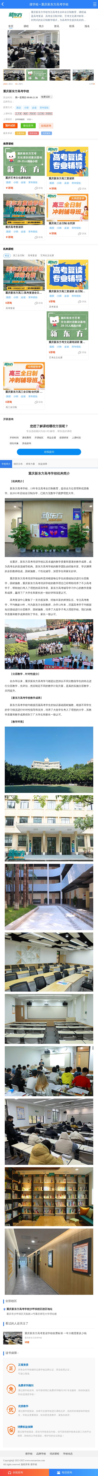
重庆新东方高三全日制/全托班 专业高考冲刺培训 (23, 392)
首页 (10, 26)
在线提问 (49, 451)
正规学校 (20, 133)
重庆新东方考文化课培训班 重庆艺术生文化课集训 (67, 342)
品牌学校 (41, 1453)
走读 (34, 108)
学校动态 (68, 1453)
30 (16, 84)
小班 (26, 108)
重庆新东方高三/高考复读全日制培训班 (23, 293)
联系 (71, 26)
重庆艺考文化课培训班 (18, 177)
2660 (5, 84)
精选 (7, 255)
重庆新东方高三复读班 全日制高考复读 (67, 291)
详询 (40, 188)
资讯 (56, 26)
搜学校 (34, 4)
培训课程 (54, 1453)
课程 (26, 26)
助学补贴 (33, 133)
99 (94, 84)
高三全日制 (18, 255)
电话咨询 (64, 1472)
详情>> (30, 119)
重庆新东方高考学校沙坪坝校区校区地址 (27, 1309)
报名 (87, 26)
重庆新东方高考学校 (55, 4)
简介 (41, 26)
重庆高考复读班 (14, 227)
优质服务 (46, 133)
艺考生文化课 (47, 255)
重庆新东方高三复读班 (61, 178)
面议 (18, 108)
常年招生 (44, 108)
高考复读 (32, 255)
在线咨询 (15, 1472)
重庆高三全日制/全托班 (62, 223)
